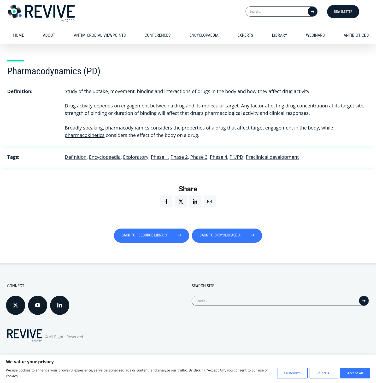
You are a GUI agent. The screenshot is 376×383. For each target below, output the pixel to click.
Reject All (324, 373)
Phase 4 (218, 157)
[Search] (312, 11)
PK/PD (236, 157)
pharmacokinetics (85, 135)
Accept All (355, 373)
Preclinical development (272, 157)
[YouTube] (37, 301)
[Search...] (277, 11)
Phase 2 (179, 157)
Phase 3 (198, 157)
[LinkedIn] (59, 301)
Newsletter (343, 11)
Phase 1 (159, 157)
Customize (292, 373)
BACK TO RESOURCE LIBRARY (144, 235)
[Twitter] (15, 301)
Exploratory (135, 157)
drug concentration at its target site (324, 105)
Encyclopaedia (105, 157)
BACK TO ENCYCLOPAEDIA (234, 235)
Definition (76, 157)
